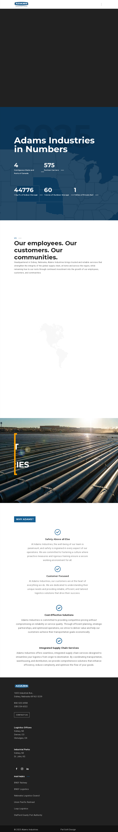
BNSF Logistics (21, 788)
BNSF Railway (20, 782)
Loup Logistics (21, 808)
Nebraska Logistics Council (27, 795)
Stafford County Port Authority (28, 814)
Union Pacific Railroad (24, 801)
